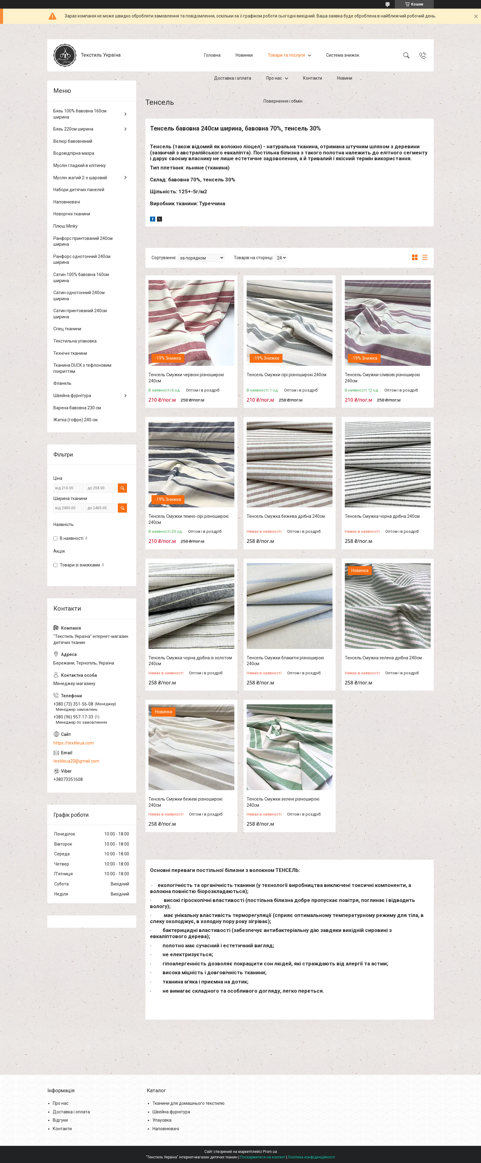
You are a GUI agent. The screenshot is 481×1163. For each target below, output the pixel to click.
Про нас (274, 78)
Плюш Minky (65, 226)
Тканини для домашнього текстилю (188, 1103)
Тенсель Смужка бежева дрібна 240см (286, 516)
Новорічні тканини (71, 213)
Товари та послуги (286, 55)
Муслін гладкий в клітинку (79, 165)
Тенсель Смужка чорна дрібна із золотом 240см (190, 660)
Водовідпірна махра (73, 153)
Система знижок (342, 55)
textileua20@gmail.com (76, 761)
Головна (212, 55)
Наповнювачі (66, 201)
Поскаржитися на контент (262, 1157)
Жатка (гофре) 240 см (75, 419)
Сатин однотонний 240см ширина (79, 295)
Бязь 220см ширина (73, 129)
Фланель (62, 383)
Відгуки (60, 1120)
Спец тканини (67, 328)
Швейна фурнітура (72, 395)
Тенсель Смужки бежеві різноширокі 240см (185, 802)
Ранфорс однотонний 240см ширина (81, 259)
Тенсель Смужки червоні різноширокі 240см (186, 377)
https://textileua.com (73, 743)
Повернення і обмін (283, 101)
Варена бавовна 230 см (77, 407)
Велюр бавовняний (72, 141)
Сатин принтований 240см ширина (80, 313)
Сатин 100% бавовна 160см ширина (81, 277)
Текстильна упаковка (75, 341)
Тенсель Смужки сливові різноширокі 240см (382, 377)
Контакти (312, 78)
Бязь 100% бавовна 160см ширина (79, 113)
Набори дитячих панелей (78, 189)
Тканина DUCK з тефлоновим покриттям (82, 368)
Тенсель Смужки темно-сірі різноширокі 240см (188, 519)
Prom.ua (270, 1152)
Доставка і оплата (232, 78)
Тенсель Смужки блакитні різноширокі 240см (285, 660)
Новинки (244, 55)
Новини (344, 78)
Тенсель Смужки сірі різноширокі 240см (286, 374)
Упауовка (161, 1120)
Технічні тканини (70, 353)
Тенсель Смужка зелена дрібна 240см (383, 657)
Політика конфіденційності (311, 1157)
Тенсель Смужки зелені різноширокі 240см (283, 802)
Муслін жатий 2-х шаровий (80, 177)
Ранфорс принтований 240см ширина (83, 241)
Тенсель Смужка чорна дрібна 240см (382, 516)
